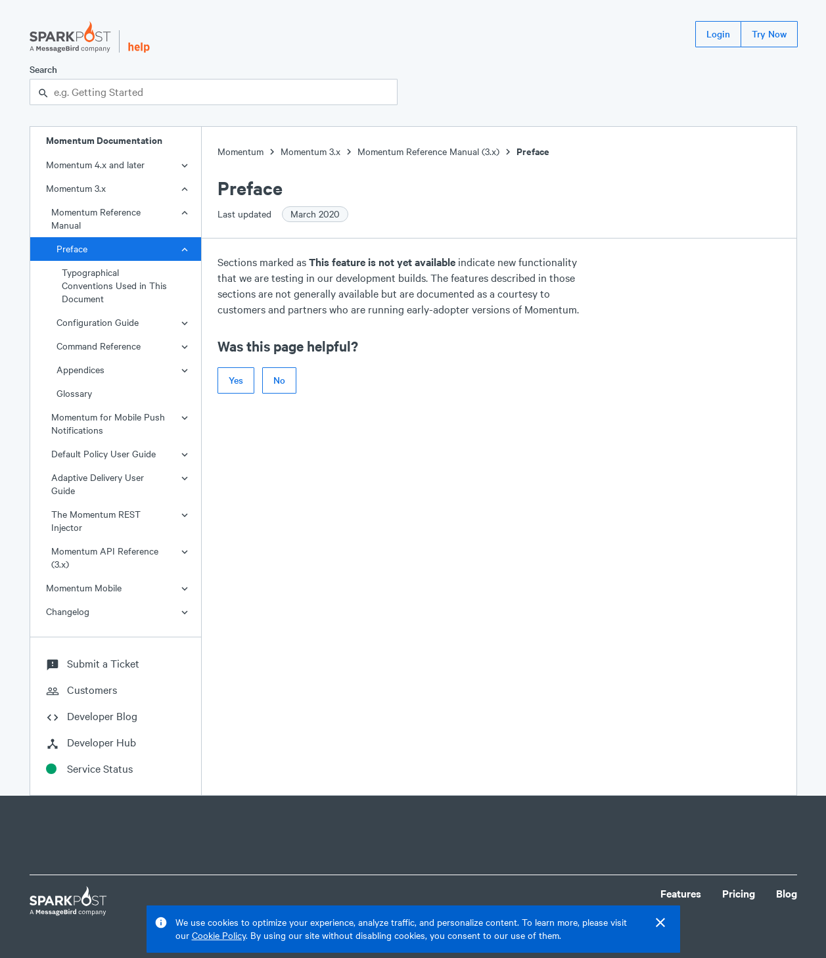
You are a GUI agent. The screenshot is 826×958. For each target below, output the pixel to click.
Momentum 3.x (76, 188)
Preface (72, 248)
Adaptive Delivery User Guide (97, 484)
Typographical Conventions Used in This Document (114, 285)
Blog (786, 893)
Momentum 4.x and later (95, 164)
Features (680, 893)
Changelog (67, 611)
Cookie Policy (219, 935)
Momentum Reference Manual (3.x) (428, 151)
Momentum (241, 151)
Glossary (74, 393)
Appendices (80, 369)
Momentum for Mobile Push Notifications (108, 423)
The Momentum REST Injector (96, 521)
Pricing (738, 893)
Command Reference (99, 346)
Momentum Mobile (84, 588)
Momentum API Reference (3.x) (104, 557)
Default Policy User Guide (103, 453)
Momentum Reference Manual (96, 218)
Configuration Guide (98, 322)
